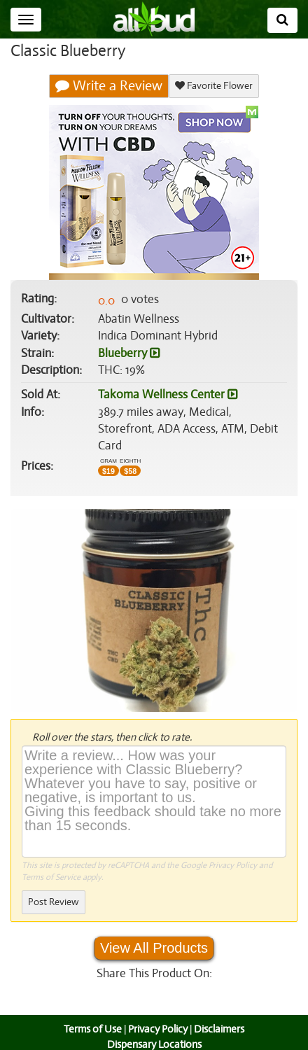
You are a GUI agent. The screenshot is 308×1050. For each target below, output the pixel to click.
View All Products (154, 931)
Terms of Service (51, 860)
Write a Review (109, 86)
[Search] (282, 20)
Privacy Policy (233, 848)
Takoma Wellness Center (166, 395)
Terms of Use (91, 1012)
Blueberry (129, 353)
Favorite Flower (213, 86)
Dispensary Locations (154, 1027)
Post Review (53, 885)
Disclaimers (220, 1012)
